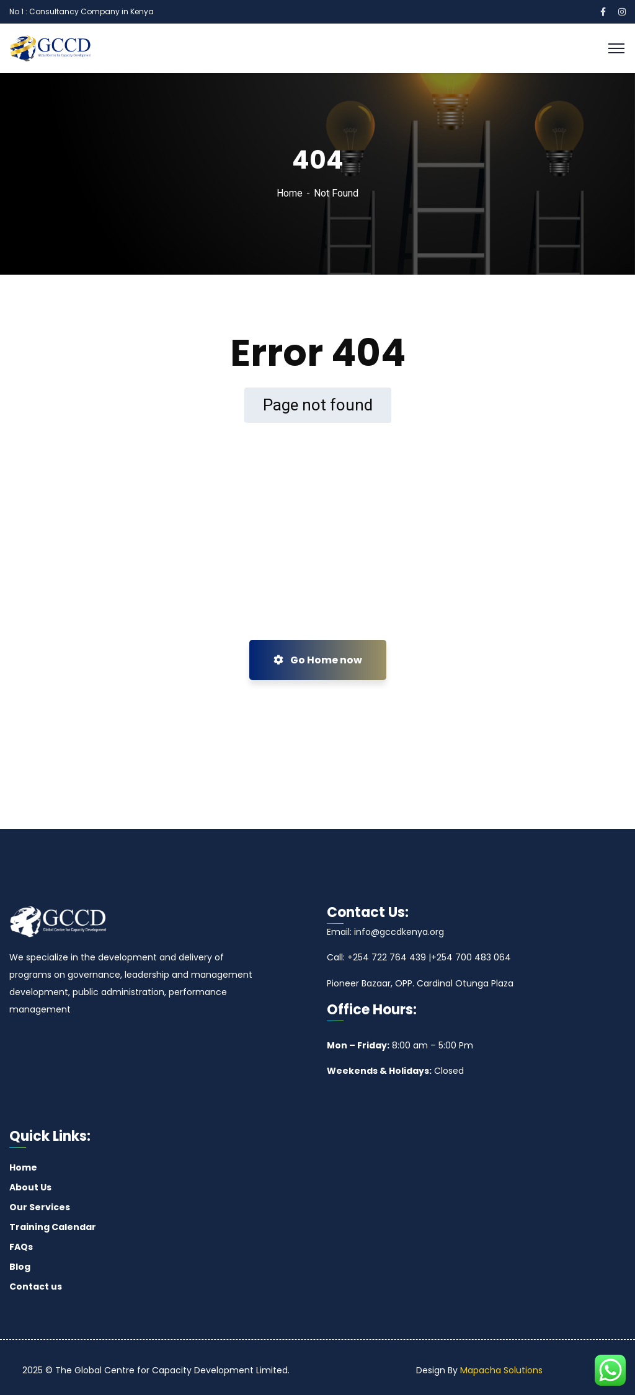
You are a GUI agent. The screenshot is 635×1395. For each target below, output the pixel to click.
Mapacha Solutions (501, 1370)
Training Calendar (52, 1227)
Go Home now (317, 660)
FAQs (21, 1247)
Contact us (35, 1286)
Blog (19, 1266)
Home (290, 193)
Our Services (39, 1207)
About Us (30, 1187)
